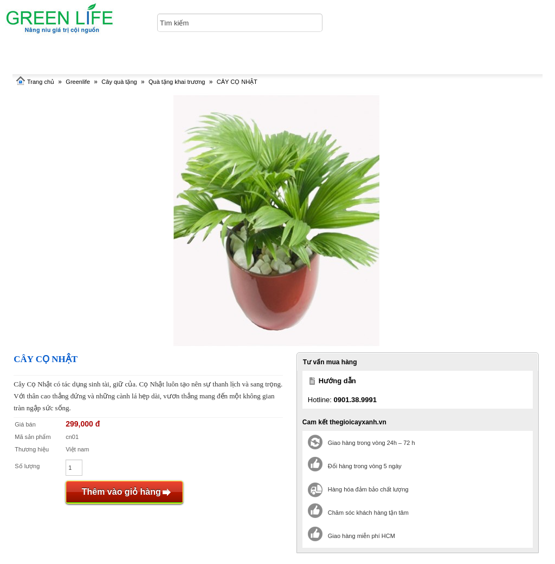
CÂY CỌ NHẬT (237, 81)
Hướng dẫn (337, 381)
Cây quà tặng (119, 81)
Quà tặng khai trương (177, 81)
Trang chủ (40, 81)
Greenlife (78, 81)
